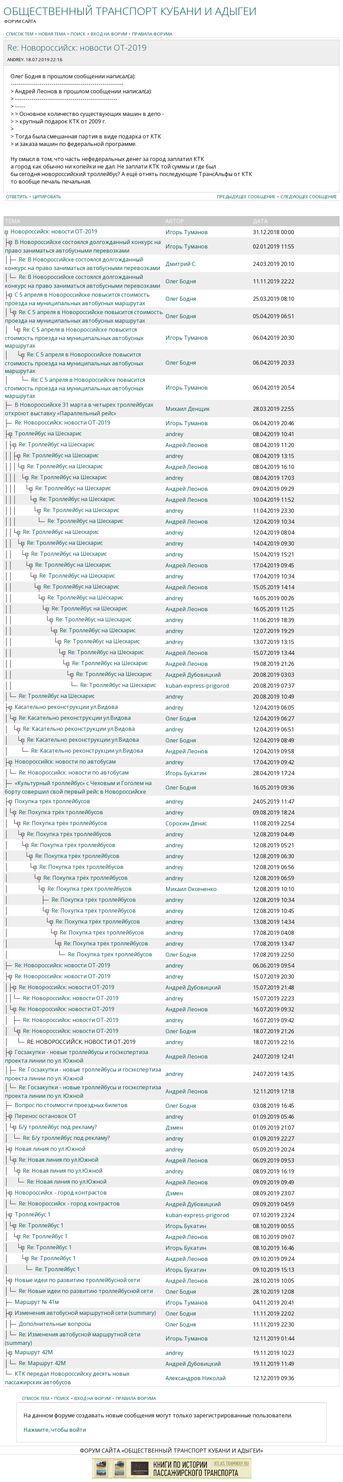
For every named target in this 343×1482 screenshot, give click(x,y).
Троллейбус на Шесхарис (48, 433)
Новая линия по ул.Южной (50, 1149)
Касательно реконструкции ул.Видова (66, 707)
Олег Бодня (181, 281)
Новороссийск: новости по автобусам (65, 761)
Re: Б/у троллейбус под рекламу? (66, 1138)
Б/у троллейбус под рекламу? (58, 1127)
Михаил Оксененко (191, 889)
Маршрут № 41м (37, 1302)
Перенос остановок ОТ (46, 1116)
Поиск (78, 34)
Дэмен (174, 1127)
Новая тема (52, 34)
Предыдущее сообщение (246, 196)
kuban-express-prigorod (197, 685)
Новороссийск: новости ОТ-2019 (54, 231)
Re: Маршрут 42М (42, 1363)
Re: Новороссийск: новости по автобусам (74, 772)
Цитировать (47, 196)
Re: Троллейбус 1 (41, 1225)
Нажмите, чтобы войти (55, 1429)
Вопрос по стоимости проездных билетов (71, 1105)
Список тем (19, 34)
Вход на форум (109, 34)
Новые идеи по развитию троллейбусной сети (77, 1280)
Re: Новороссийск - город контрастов (69, 1203)
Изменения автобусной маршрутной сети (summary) (85, 1313)
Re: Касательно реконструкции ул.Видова (75, 718)
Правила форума (152, 34)
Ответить (17, 196)
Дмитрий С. (181, 264)
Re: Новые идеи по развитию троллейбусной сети (86, 1291)
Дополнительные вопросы (55, 1324)
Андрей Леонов (187, 445)
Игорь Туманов (187, 232)
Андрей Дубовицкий (193, 674)
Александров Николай (196, 1378)
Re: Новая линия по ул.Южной (58, 1159)
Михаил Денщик (188, 409)
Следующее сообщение (309, 196)
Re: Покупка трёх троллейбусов (61, 812)
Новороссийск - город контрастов (61, 1192)
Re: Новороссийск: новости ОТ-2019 (62, 422)
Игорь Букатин (186, 773)
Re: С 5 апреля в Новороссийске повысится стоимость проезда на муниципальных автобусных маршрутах (74, 337)
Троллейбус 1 (33, 1214)
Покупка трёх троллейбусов (52, 801)
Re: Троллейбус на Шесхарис (57, 444)
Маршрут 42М (34, 1352)
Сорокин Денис (186, 823)
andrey (15, 59)
